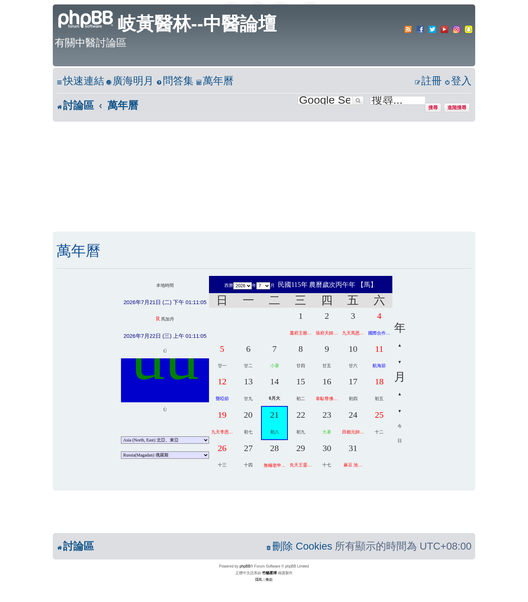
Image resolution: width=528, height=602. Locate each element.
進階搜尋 (456, 107)
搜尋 (433, 107)
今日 (399, 434)
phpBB (244, 566)
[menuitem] (130, 81)
